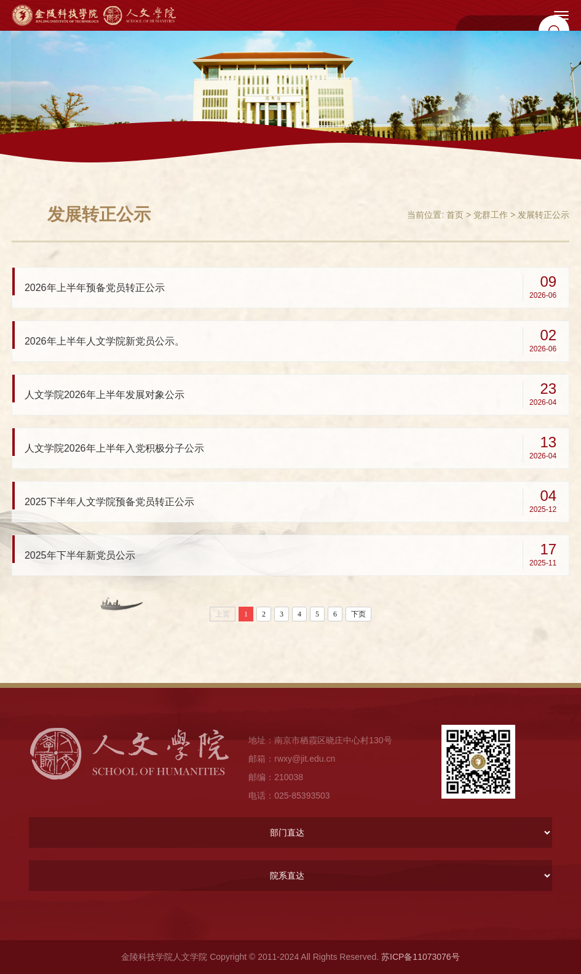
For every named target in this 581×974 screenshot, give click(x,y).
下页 (358, 614)
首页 (455, 215)
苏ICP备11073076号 (420, 957)
